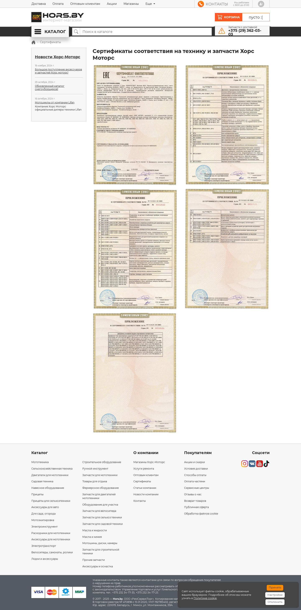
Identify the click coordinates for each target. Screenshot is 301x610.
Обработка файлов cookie (201, 513)
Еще (149, 4)
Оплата (58, 4)
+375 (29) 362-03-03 (244, 32)
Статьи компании (144, 487)
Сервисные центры (196, 487)
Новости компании (145, 494)
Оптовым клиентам (85, 4)
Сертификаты (142, 481)
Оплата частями (194, 481)
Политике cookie (205, 598)
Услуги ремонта (143, 468)
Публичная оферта (196, 507)
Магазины (131, 4)
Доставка (39, 4)
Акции (112, 4)
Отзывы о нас (193, 494)
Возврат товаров (195, 500)
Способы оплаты (195, 475)
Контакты (139, 500)
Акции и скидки (194, 462)
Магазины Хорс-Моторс (149, 462)
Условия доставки (196, 468)
